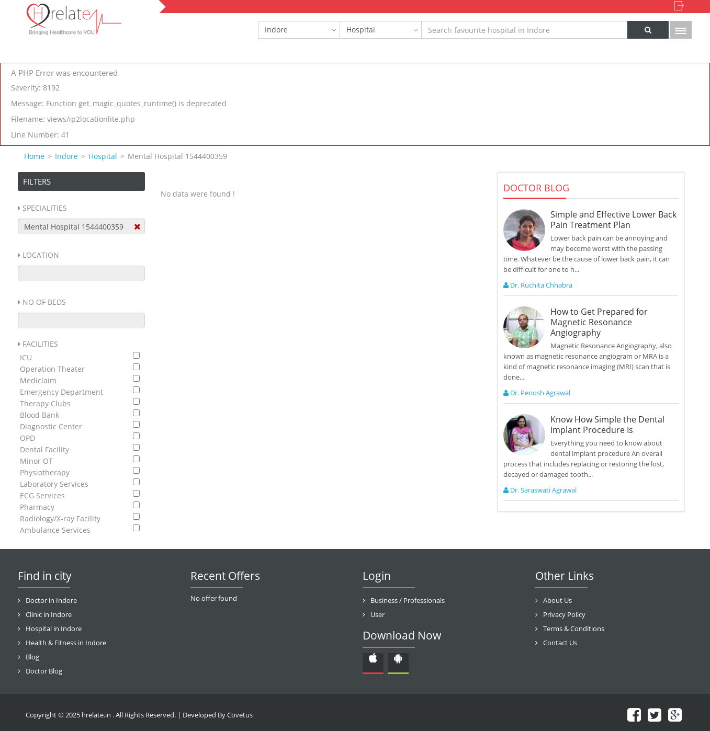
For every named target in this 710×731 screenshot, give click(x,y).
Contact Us (560, 642)
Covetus (240, 714)
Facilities (40, 344)
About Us (557, 600)
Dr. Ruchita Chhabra (537, 285)
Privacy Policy (564, 614)
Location (40, 255)
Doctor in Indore (51, 600)
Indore (276, 30)
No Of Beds (44, 302)
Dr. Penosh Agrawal (536, 392)
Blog (32, 656)
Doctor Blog (44, 671)
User (377, 614)
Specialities (44, 208)
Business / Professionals (407, 600)
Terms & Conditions (573, 628)
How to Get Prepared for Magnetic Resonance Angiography (599, 322)
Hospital (360, 30)
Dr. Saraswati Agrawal (540, 490)
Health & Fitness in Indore (66, 642)
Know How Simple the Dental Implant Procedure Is (607, 424)
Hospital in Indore (54, 628)
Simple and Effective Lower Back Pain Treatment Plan (613, 219)
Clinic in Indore (49, 614)
